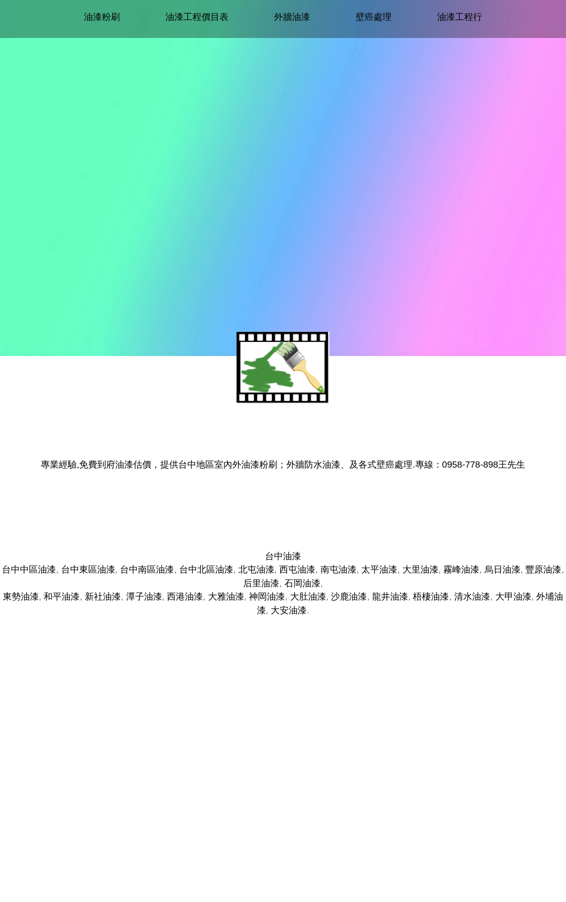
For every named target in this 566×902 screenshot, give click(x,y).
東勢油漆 (21, 596)
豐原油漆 (543, 569)
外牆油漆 (292, 17)
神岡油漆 (267, 596)
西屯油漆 (297, 569)
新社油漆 (103, 596)
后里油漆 (261, 583)
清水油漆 (472, 596)
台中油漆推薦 (283, 507)
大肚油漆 (308, 596)
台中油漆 (283, 556)
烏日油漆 (502, 569)
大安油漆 (289, 610)
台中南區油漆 (147, 569)
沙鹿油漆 (349, 596)
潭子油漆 (144, 596)
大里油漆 (420, 569)
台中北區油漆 (206, 569)
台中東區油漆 (88, 569)
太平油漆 (379, 569)
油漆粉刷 (102, 17)
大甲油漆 (513, 596)
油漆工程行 (459, 17)
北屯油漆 (256, 569)
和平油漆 (62, 596)
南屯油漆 (338, 569)
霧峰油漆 (461, 569)
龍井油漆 (390, 596)
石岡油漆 (302, 583)
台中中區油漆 (29, 569)
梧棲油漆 (431, 596)
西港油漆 (185, 596)
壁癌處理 (374, 17)
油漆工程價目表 (196, 17)
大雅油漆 (226, 596)
